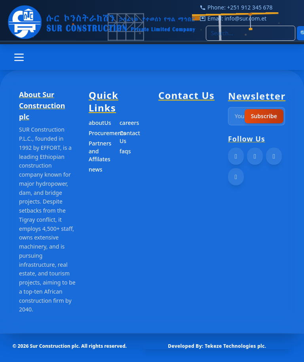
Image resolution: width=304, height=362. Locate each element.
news (96, 170)
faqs (125, 152)
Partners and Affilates (100, 152)
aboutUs (100, 124)
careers (129, 124)
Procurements (102, 134)
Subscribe (264, 119)
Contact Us (130, 138)
